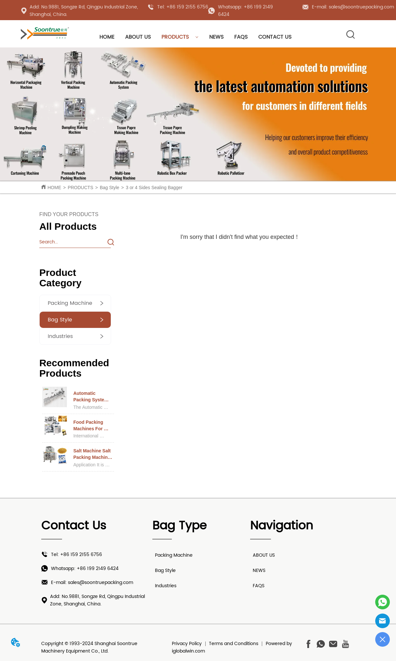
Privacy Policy (187, 643)
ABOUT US (138, 37)
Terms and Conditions (233, 643)
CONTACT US (274, 37)
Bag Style (109, 187)
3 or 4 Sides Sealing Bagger (154, 187)
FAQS (241, 37)
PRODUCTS (179, 37)
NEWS (216, 37)
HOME (106, 37)
